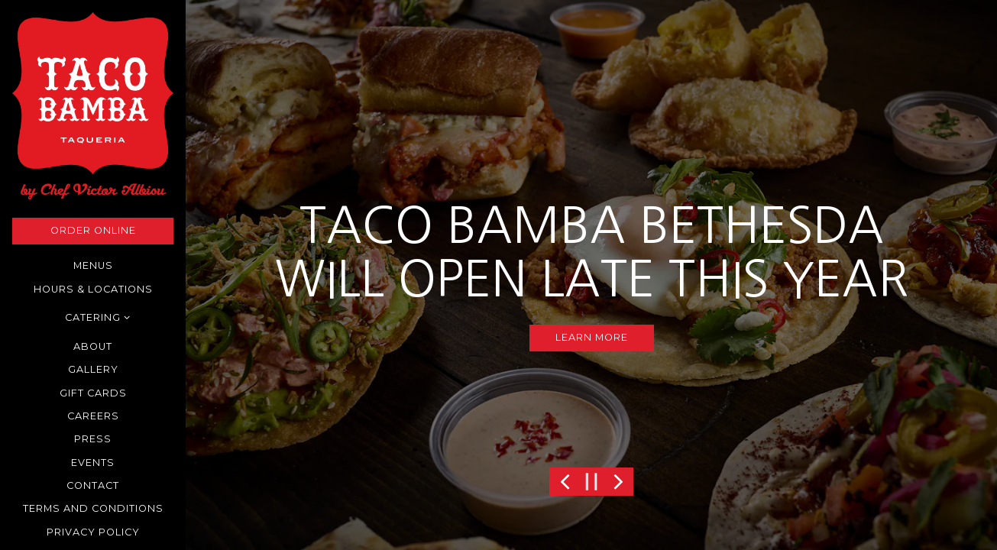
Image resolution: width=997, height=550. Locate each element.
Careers (93, 416)
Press (93, 439)
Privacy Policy (96, 531)
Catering (93, 317)
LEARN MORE (591, 337)
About (92, 346)
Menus (93, 265)
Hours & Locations (93, 289)
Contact (92, 485)
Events (93, 462)
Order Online (93, 230)
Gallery (93, 369)
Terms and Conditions (93, 508)
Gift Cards (93, 393)
